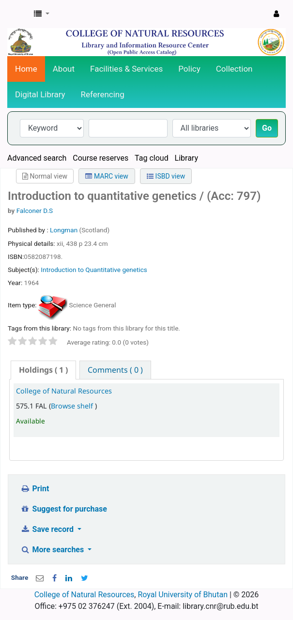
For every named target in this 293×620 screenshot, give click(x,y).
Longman (64, 230)
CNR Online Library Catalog (18, 14)
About (64, 69)
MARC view (106, 176)
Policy (189, 69)
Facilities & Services (126, 69)
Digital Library (40, 94)
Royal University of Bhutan (183, 594)
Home (26, 69)
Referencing (102, 94)
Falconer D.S (34, 210)
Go (267, 128)
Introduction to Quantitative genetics (94, 269)
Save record (48, 529)
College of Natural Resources (64, 390)
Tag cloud (152, 158)
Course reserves (100, 158)
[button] (41, 14)
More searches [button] (53, 549)
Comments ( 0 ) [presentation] (115, 369)
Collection (234, 69)
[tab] (43, 370)
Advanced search (36, 158)
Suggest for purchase (63, 509)
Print (34, 488)
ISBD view (166, 176)
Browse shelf (73, 405)
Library (186, 158)
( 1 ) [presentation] (43, 369)
